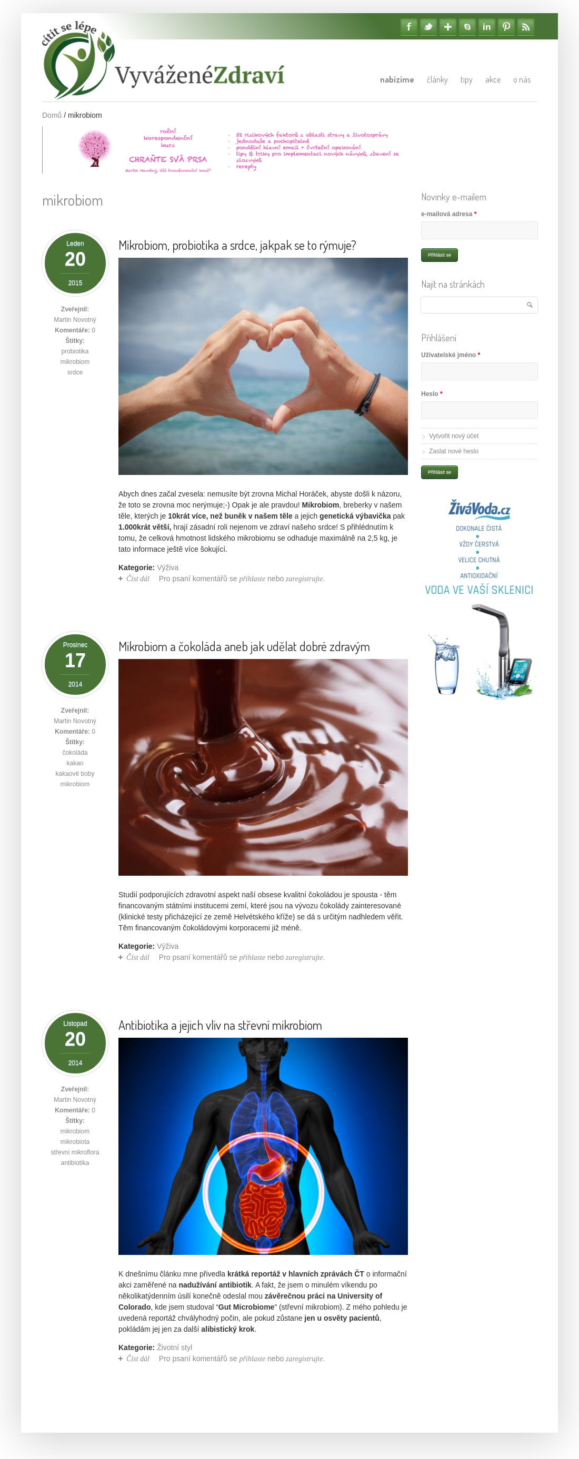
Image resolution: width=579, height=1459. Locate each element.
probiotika (74, 351)
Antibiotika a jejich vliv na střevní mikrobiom (220, 1025)
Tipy (467, 79)
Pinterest (506, 26)
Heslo (432, 394)
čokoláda (74, 752)
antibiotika (75, 1163)
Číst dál (137, 579)
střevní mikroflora (75, 1152)
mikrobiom (75, 362)
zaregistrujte (304, 579)
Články (437, 79)
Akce (493, 79)
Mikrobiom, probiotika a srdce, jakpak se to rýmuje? (237, 245)
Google (448, 26)
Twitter (428, 26)
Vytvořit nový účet (453, 436)
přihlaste (252, 579)
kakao (74, 763)
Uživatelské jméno (450, 355)
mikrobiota (75, 1142)
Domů (52, 115)
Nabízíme (397, 79)
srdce (75, 372)
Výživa (167, 567)
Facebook (409, 26)
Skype (467, 26)
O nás (522, 79)
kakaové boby (74, 773)
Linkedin (486, 26)
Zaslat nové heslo (453, 451)
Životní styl (174, 1347)
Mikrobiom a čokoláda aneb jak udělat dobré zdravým (244, 646)
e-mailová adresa (448, 214)
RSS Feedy (525, 26)
